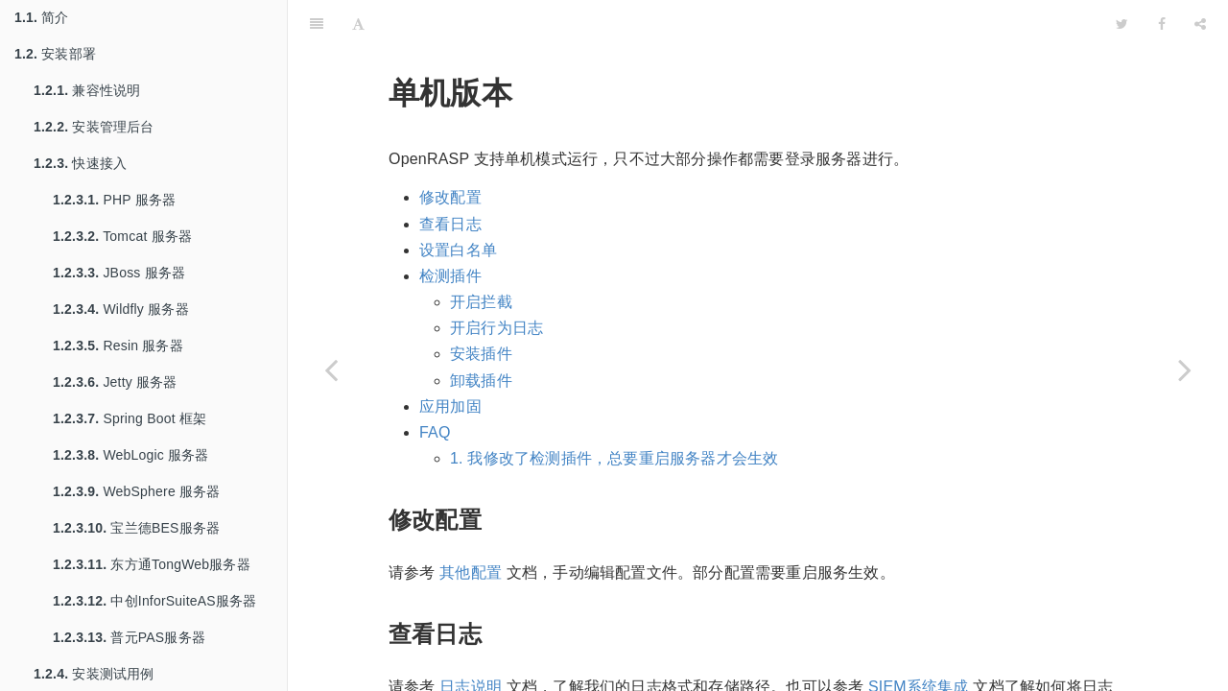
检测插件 (450, 228)
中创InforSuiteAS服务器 (154, 600)
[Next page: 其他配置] (1185, 369)
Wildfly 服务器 (121, 309)
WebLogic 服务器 (131, 455)
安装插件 (481, 306)
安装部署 (55, 53)
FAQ (435, 384)
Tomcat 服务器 (122, 236)
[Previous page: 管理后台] (331, 369)
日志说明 (470, 639)
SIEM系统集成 (918, 639)
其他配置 (470, 524)
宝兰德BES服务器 (136, 528)
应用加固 (450, 358)
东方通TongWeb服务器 (151, 564)
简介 (41, 17)
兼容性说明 (87, 90)
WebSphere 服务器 (137, 491)
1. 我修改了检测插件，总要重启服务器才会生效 (614, 410)
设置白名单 (458, 202)
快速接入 (80, 163)
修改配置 (450, 149)
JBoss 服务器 (119, 272)
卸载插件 (481, 332)
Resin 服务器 (118, 345)
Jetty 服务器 (115, 382)
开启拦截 (481, 254)
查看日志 (450, 176)
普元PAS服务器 (129, 637)
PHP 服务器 (114, 199)
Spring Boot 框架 (129, 418)
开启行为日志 (496, 280)
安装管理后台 (94, 126)
